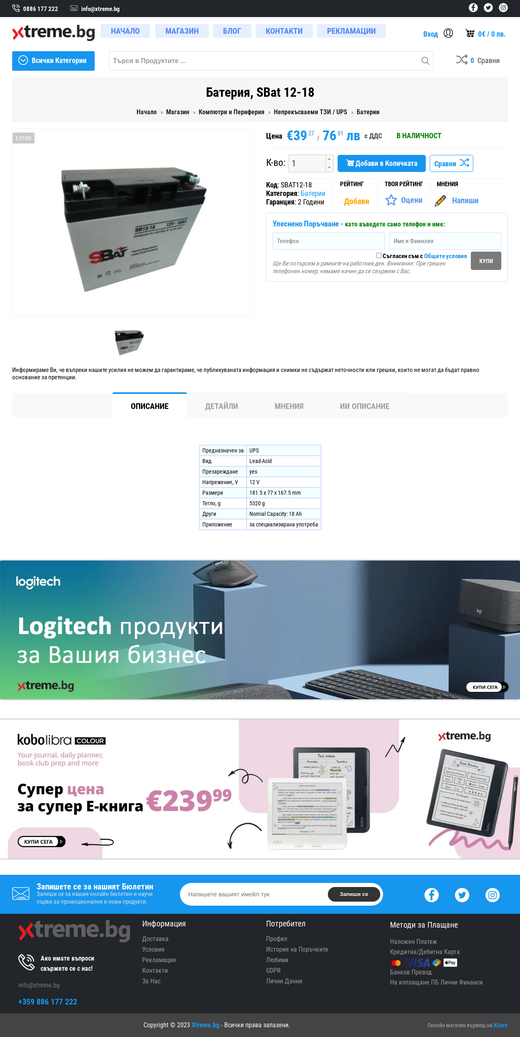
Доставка (155, 939)
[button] (329, 159)
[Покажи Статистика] (357, 201)
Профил (276, 939)
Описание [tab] (150, 406)
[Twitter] (462, 894)
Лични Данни (284, 981)
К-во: (276, 162)
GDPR (273, 970)
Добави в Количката (381, 163)
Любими (277, 960)
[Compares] (478, 61)
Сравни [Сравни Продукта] (451, 163)
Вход (430, 34)
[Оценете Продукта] (403, 200)
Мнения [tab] (289, 406)
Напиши (465, 200)
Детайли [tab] (221, 406)
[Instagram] (492, 894)
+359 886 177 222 (47, 1002)
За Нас (151, 981)
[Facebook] (432, 894)
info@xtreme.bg (39, 985)
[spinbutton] (304, 163)
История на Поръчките (297, 949)
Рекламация (159, 960)
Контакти (155, 970)
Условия (153, 949)
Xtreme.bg (205, 1025)
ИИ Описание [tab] (365, 406)
